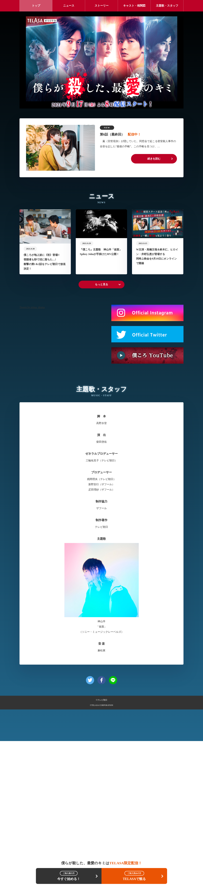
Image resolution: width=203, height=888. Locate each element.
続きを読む (154, 158)
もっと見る (101, 431)
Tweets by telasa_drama (32, 454)
